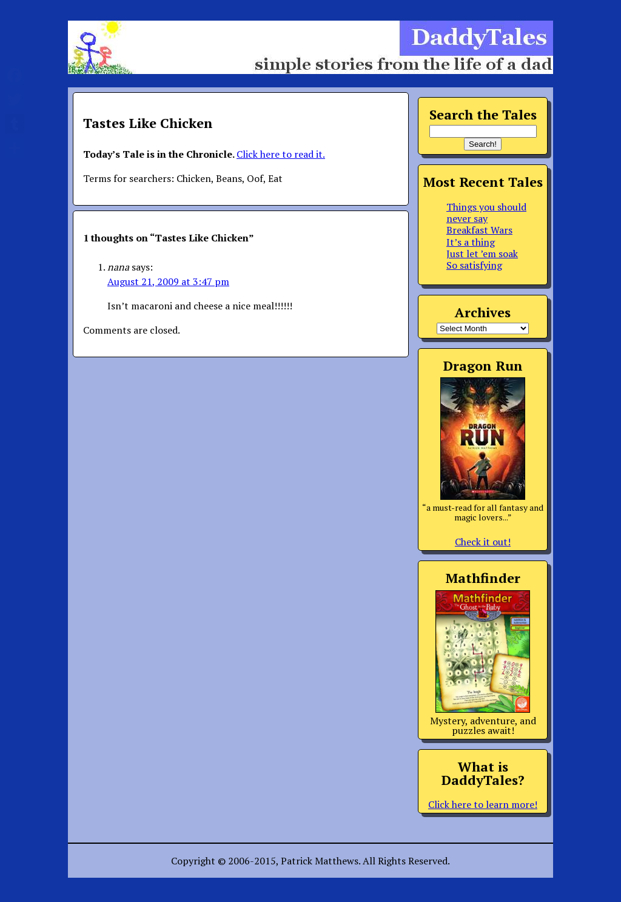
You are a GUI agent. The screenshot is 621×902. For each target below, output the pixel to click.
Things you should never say (486, 212)
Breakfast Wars (479, 230)
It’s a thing (470, 242)
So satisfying (474, 265)
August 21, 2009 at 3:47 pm (168, 281)
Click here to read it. (281, 154)
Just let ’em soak (482, 253)
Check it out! (483, 541)
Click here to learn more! (482, 804)
